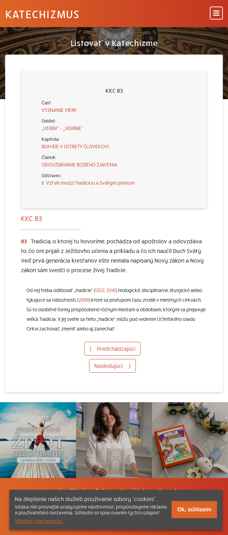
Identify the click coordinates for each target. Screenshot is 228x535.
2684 (84, 300)
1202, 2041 (105, 290)
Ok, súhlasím (194, 509)
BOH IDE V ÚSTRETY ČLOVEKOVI (75, 146)
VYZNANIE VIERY (59, 110)
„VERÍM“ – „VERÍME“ (62, 128)
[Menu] (216, 14)
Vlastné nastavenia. (39, 520)
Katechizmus (42, 14)
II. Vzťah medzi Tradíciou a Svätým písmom (88, 182)
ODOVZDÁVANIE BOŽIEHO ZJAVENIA (79, 164)
